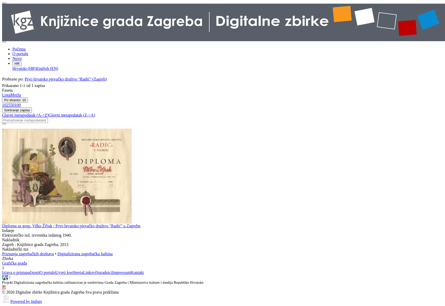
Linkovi (89, 272)
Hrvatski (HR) (24, 68)
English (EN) (47, 68)
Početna (19, 49)
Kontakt (137, 272)
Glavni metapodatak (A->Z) (25, 115)
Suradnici (104, 272)
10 (4, 105)
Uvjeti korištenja (69, 272)
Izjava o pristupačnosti (21, 272)
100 (18, 105)
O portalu (20, 54)
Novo (17, 58)
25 (8, 105)
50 (12, 105)
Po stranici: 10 (15, 100)
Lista (6, 95)
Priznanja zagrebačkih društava (28, 254)
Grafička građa (14, 263)
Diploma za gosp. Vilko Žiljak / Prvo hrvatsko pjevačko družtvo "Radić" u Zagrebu (71, 226)
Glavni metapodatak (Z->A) (72, 115)
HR (17, 63)
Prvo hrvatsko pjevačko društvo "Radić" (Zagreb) (66, 79)
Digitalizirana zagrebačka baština (85, 254)
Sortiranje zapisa (17, 110)
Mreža (15, 95)
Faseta (7, 90)
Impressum (121, 272)
